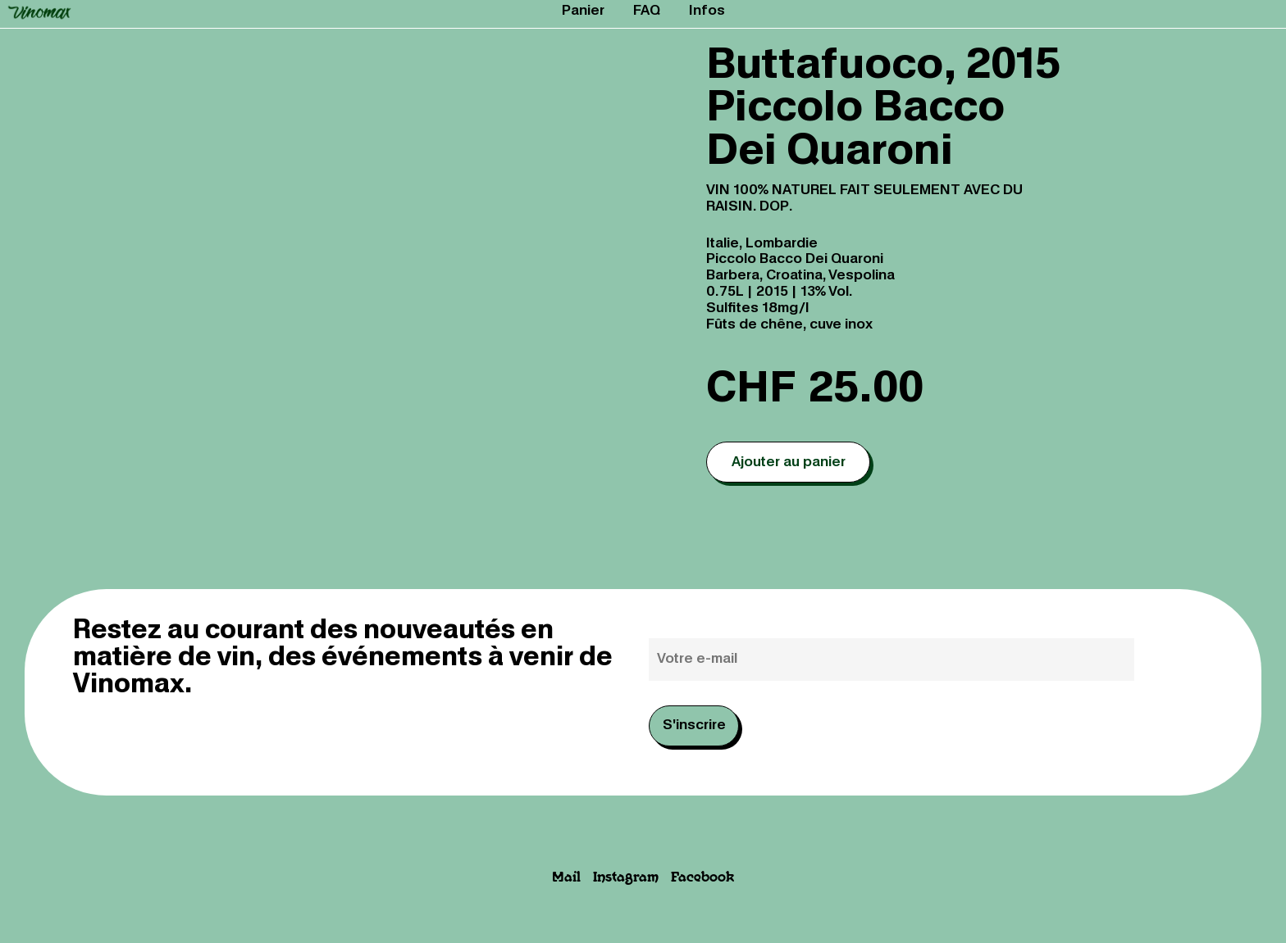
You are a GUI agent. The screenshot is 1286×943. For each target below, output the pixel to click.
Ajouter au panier (789, 462)
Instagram (626, 878)
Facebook (702, 878)
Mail (566, 878)
